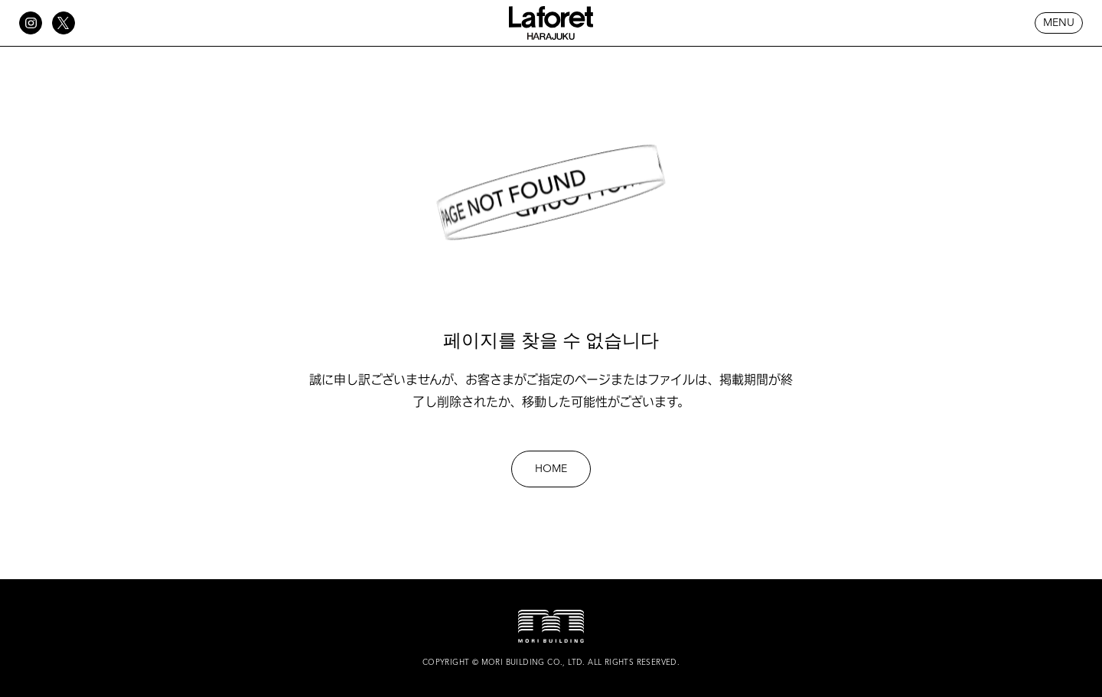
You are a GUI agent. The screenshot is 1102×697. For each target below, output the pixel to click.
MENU (1058, 23)
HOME (551, 469)
